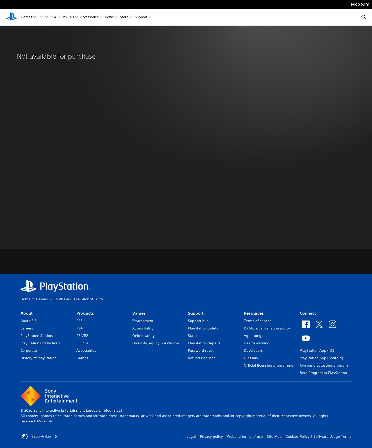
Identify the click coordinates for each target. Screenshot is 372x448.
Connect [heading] (308, 313)
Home (26, 299)
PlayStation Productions (40, 343)
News (109, 17)
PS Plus (68, 17)
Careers (27, 328)
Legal (191, 436)
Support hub (198, 320)
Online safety (143, 335)
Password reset (201, 350)
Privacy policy (211, 436)
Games (26, 17)
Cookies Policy (297, 436)
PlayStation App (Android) (321, 358)
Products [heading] (85, 313)
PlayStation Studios (37, 335)
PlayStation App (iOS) (317, 350)
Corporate (29, 350)
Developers (253, 350)
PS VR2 (82, 335)
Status (193, 335)
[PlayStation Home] (11, 17)
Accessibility (142, 328)
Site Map (274, 436)
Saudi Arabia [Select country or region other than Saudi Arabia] (40, 436)
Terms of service (258, 320)
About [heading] (27, 313)
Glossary (251, 358)
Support (141, 17)
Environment (142, 320)
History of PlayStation (38, 358)
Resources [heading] (254, 313)
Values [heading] (139, 313)
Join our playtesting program (324, 365)
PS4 (53, 17)
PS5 (41, 17)
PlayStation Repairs (204, 343)
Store (124, 17)
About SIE (29, 320)
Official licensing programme (268, 365)
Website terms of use (245, 436)
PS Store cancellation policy (267, 328)
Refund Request (201, 358)
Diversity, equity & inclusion (155, 343)
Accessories (89, 17)
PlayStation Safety (203, 328)
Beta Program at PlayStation (323, 372)
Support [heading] (196, 313)
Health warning (256, 343)
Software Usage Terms (332, 436)
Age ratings (253, 335)
